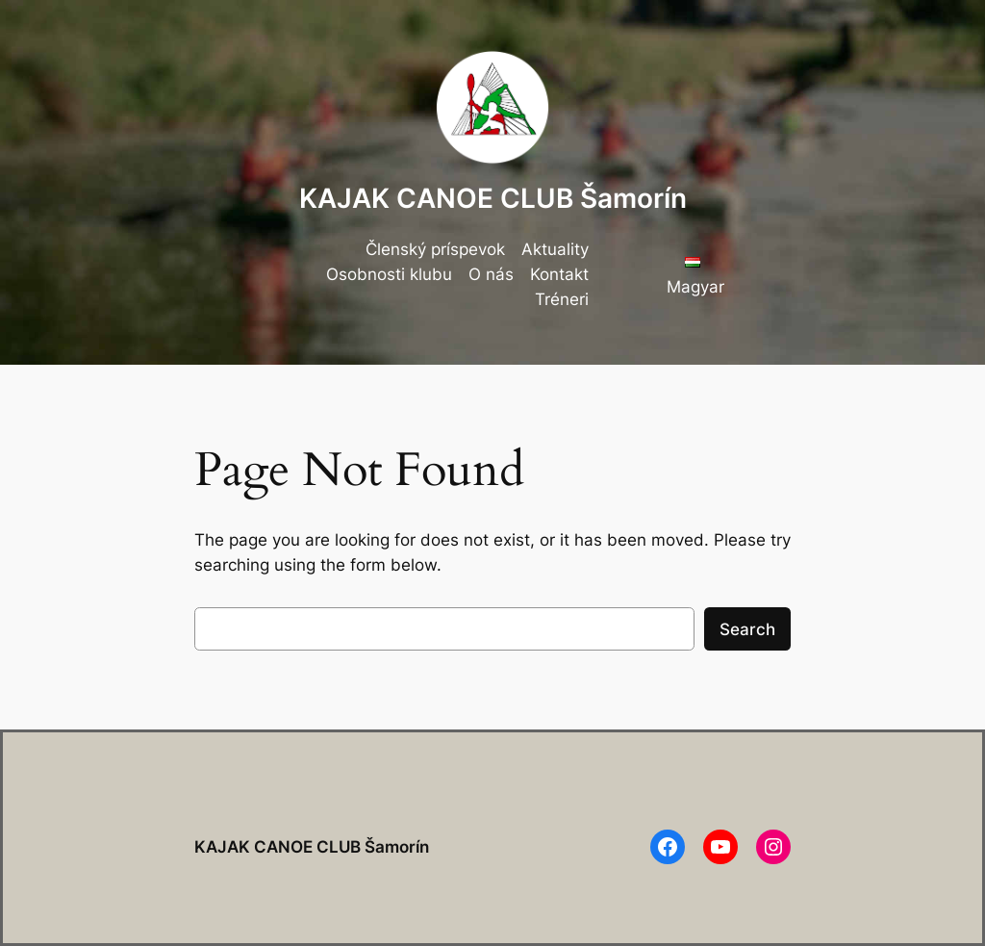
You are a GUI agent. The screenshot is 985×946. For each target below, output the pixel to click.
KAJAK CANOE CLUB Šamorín (493, 198)
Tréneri (562, 299)
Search (747, 629)
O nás (491, 274)
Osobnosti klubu (389, 274)
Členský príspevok (435, 249)
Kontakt (559, 274)
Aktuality (555, 249)
